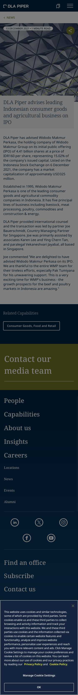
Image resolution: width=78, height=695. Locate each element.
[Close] (73, 605)
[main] (39, 647)
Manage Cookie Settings (39, 675)
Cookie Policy (58, 664)
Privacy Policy (33, 664)
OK (39, 687)
